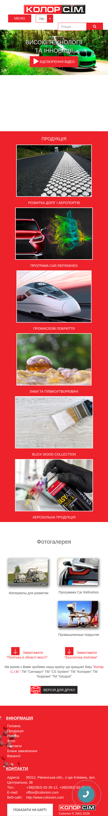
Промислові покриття (54, 328)
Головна (14, 726)
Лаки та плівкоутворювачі (54, 391)
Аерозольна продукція (53, 517)
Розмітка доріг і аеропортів (54, 203)
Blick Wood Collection (54, 454)
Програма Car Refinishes (54, 266)
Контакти (14, 746)
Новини (13, 736)
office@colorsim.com (42, 792)
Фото (11, 741)
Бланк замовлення (22, 751)
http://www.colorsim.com (45, 797)
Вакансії (14, 756)
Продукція (15, 731)
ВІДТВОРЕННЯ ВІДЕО (54, 61)
